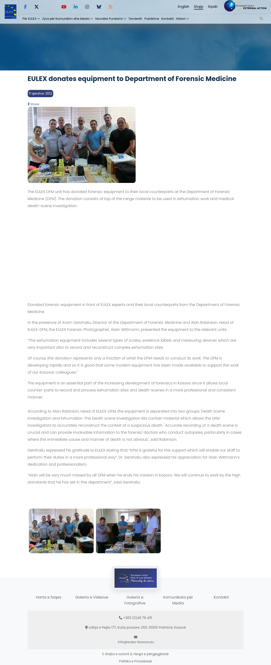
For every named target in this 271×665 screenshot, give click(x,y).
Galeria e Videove (91, 597)
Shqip (198, 6)
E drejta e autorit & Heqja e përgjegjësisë (135, 654)
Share (33, 104)
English (183, 6)
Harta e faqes (48, 597)
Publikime (151, 18)
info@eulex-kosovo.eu (136, 642)
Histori (180, 18)
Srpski (213, 6)
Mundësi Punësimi (109, 18)
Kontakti (167, 18)
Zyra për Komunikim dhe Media (65, 18)
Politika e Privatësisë (135, 661)
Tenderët (135, 18)
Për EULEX (30, 18)
